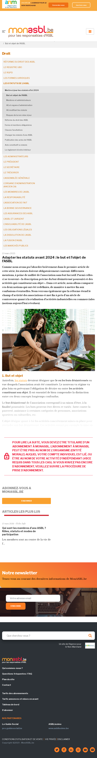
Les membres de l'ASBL (16, 192)
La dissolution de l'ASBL (17, 235)
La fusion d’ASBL (12, 240)
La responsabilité (14, 197)
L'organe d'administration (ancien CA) (19, 185)
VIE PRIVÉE (50, 739)
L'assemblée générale (16, 178)
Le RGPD (8, 72)
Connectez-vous (58, 5)
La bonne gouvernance (17, 208)
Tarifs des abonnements (15, 693)
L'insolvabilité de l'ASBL (17, 224)
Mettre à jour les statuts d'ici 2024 (22, 90)
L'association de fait (15, 202)
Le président (11, 162)
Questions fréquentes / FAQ (17, 674)
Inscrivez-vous (81, 5)
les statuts (21, 380)
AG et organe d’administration (19, 105)
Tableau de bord (10, 704)
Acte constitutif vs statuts (16, 145)
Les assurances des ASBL (18, 213)
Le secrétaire (11, 167)
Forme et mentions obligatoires (18, 125)
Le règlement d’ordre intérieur (18, 150)
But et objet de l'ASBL (16, 95)
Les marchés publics (15, 245)
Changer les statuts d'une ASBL (18, 135)
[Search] (48, 635)
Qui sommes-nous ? (12, 668)
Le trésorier (11, 172)
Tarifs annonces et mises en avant (20, 699)
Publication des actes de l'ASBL (18, 140)
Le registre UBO (12, 67)
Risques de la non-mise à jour (19, 115)
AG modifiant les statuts (16, 110)
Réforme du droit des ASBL (19, 62)
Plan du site (8, 679)
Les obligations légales (17, 229)
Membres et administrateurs (18, 100)
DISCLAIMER (63, 739)
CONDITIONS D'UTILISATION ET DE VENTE (22, 739)
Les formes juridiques (16, 78)
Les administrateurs (15, 156)
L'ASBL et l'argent (13, 219)
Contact (6, 685)
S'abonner (26, 501)
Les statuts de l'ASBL (16, 83)
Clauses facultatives (14, 130)
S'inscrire (15, 606)
